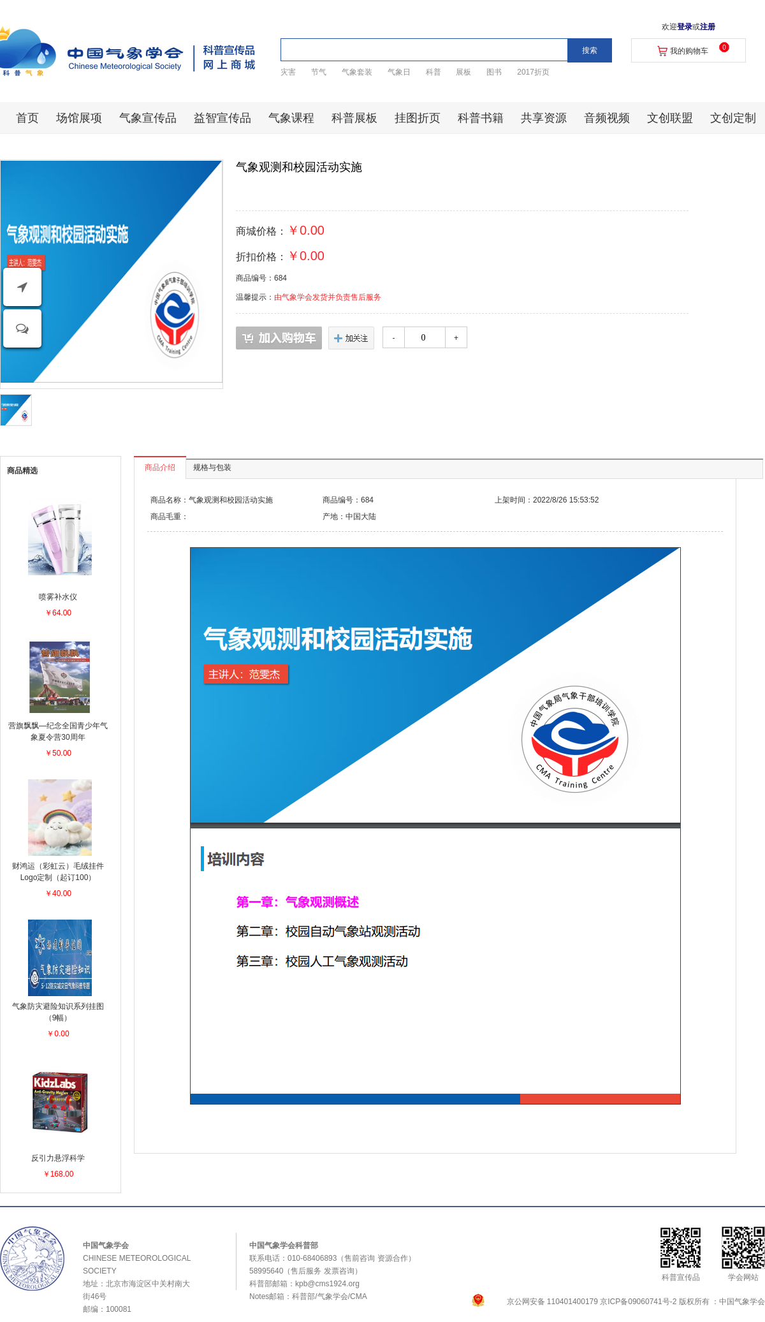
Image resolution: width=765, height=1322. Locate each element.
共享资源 (544, 118)
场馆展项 (79, 118)
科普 (433, 72)
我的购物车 (689, 51)
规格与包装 (212, 467)
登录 (684, 26)
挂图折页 (418, 118)
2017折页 (533, 72)
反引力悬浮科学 (58, 1158)
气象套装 (357, 72)
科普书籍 (481, 118)
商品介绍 (160, 467)
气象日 (399, 72)
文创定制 (733, 118)
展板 (463, 72)
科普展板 (354, 118)
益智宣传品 (222, 118)
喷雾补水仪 (58, 596)
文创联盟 (670, 118)
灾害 (288, 72)
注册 (707, 26)
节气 (318, 72)
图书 (494, 72)
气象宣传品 (148, 118)
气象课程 (291, 118)
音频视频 (607, 118)
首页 (27, 118)
